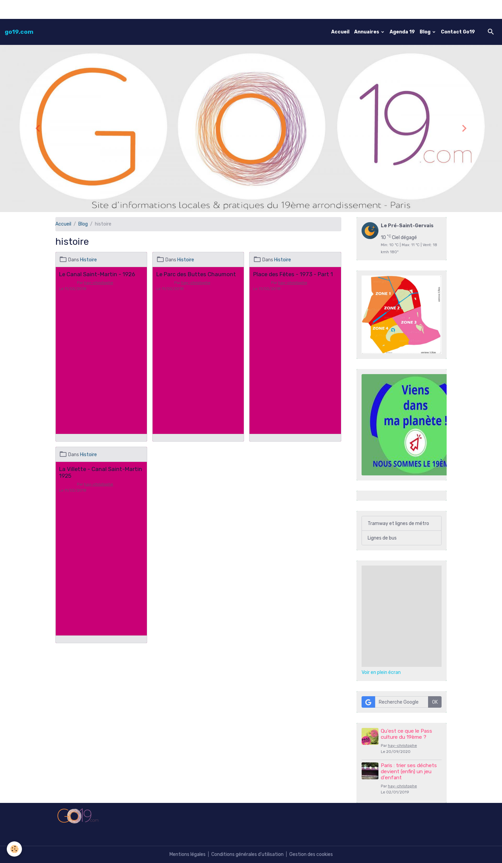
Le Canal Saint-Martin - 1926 (97, 274)
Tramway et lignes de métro (398, 523)
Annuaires (367, 32)
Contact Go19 (458, 32)
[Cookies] (14, 849)
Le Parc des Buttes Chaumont (196, 274)
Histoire (88, 260)
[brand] (19, 31)
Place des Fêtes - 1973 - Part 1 (293, 274)
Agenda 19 (402, 32)
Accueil (340, 32)
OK (435, 702)
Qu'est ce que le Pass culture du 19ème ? (406, 734)
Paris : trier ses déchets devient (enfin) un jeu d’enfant (409, 771)
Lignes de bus (382, 538)
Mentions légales (187, 854)
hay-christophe (98, 282)
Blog (425, 32)
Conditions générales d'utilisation (247, 854)
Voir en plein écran (381, 672)
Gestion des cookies (311, 854)
